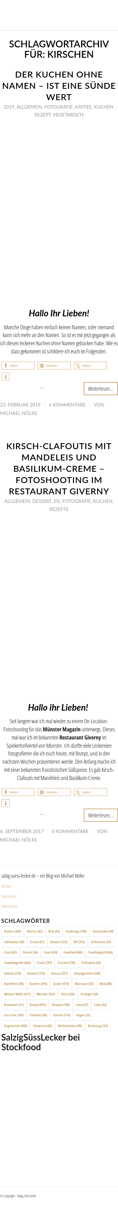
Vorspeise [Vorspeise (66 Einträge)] (42, 1025)
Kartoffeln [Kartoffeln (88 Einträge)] (14, 983)
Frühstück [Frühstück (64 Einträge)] (91, 962)
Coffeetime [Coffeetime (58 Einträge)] (14, 941)
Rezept (43, 114)
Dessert (42, 501)
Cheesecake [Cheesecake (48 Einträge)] (103, 931)
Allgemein (29, 107)
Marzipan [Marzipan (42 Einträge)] (84, 983)
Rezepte (59, 509)
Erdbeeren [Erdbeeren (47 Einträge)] (101, 941)
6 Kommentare (67, 404)
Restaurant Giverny (80, 737)
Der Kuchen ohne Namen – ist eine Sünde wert (59, 85)
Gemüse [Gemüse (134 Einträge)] (36, 973)
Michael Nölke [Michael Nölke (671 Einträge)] (17, 994)
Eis (57, 501)
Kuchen (103, 107)
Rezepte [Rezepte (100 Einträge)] (61, 1004)
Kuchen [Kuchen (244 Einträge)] (38, 983)
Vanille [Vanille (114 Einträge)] (61, 1015)
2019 (9, 107)
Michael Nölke (18, 413)
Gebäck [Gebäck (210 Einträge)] (12, 973)
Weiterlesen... (101, 388)
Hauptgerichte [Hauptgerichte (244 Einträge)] (87, 973)
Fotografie (58, 107)
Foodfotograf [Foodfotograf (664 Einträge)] (100, 952)
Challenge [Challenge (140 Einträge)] (76, 931)
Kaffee (83, 107)
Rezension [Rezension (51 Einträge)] (14, 1004)
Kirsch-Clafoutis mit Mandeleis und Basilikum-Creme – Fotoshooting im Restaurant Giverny (59, 468)
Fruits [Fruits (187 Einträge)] (44, 962)
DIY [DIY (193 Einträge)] (79, 941)
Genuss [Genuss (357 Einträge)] (59, 973)
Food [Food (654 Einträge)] (51, 952)
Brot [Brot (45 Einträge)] (54, 931)
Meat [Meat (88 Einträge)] (105, 983)
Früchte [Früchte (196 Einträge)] (67, 962)
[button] (18, 365)
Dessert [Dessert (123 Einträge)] (58, 941)
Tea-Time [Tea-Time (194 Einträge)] (14, 1015)
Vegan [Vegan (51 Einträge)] (83, 1015)
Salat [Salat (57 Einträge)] (82, 1004)
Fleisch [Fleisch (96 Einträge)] (30, 952)
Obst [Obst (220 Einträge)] (68, 994)
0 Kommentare (70, 831)
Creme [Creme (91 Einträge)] (37, 941)
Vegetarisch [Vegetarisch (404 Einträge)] (15, 1025)
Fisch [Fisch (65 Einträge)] (10, 952)
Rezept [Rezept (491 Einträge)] (38, 1004)
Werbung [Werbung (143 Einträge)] (98, 1025)
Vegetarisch (68, 114)
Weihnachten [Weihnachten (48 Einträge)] (70, 1025)
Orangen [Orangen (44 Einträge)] (89, 994)
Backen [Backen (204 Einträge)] (12, 931)
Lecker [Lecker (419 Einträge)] (61, 983)
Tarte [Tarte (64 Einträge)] (100, 1004)
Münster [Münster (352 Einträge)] (46, 994)
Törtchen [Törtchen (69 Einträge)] (38, 1015)
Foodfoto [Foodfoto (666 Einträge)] (73, 952)
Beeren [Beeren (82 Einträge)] (34, 931)
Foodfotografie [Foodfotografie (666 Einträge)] (17, 962)
